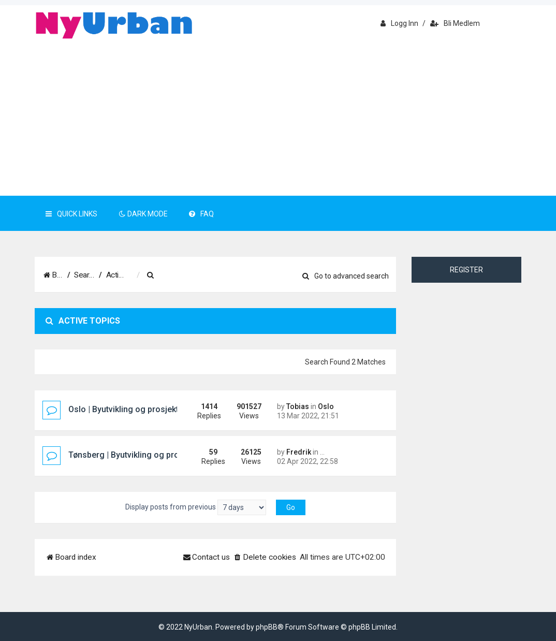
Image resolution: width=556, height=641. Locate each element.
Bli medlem (455, 23)
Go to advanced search (345, 276)
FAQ (201, 214)
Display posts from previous (195, 507)
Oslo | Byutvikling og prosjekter (127, 409)
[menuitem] (203, 275)
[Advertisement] (278, 118)
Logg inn (399, 23)
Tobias (297, 406)
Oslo (326, 406)
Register (466, 270)
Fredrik (298, 452)
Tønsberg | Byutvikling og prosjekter (136, 455)
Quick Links (71, 214)
